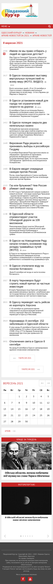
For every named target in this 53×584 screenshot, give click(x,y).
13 (5, 409)
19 (48, 409)
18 (41, 409)
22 (19, 415)
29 (19, 421)
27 (5, 421)
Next (48, 536)
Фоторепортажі (26, 484)
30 (26, 421)
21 (12, 415)
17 (34, 409)
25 (41, 415)
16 (26, 409)
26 (48, 415)
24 (34, 415)
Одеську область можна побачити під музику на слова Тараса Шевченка (26, 474)
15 (19, 409)
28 (12, 421)
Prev (5, 536)
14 (12, 409)
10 (34, 402)
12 (48, 402)
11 (41, 402)
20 (5, 415)
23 (26, 415)
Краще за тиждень (26, 439)
